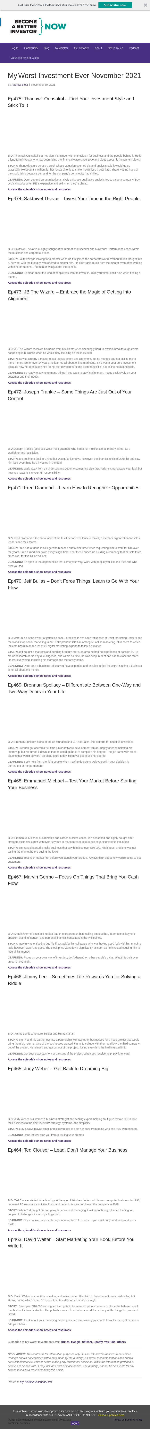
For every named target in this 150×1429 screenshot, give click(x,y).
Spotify (98, 1342)
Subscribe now (115, 5)
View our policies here (111, 1415)
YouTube (109, 1342)
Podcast (134, 48)
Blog (46, 48)
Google (75, 1342)
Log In (14, 48)
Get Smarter (81, 48)
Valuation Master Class (25, 57)
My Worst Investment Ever (36, 1382)
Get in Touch (115, 48)
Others (121, 1342)
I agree (75, 1423)
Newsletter (61, 48)
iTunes (65, 1342)
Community (31, 48)
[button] (75, 5)
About (98, 48)
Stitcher (87, 1342)
